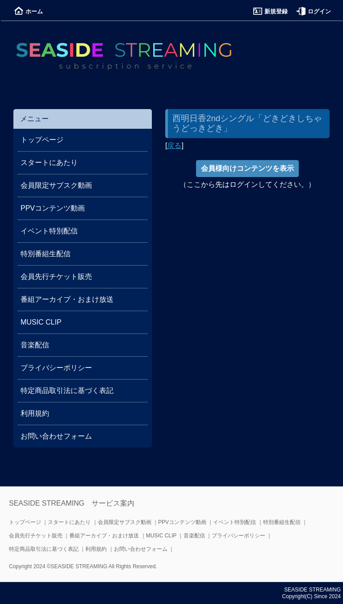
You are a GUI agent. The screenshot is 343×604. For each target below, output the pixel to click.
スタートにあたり (49, 162)
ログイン (314, 11)
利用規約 (35, 413)
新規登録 (270, 11)
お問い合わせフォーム (56, 436)
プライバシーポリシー (56, 368)
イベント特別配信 (49, 231)
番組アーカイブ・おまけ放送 (67, 299)
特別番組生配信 (46, 254)
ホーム (28, 11)
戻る (174, 145)
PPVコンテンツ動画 (53, 208)
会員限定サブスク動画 (56, 185)
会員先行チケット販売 (56, 276)
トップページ (42, 140)
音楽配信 (35, 345)
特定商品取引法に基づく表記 (67, 390)
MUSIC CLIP (41, 322)
